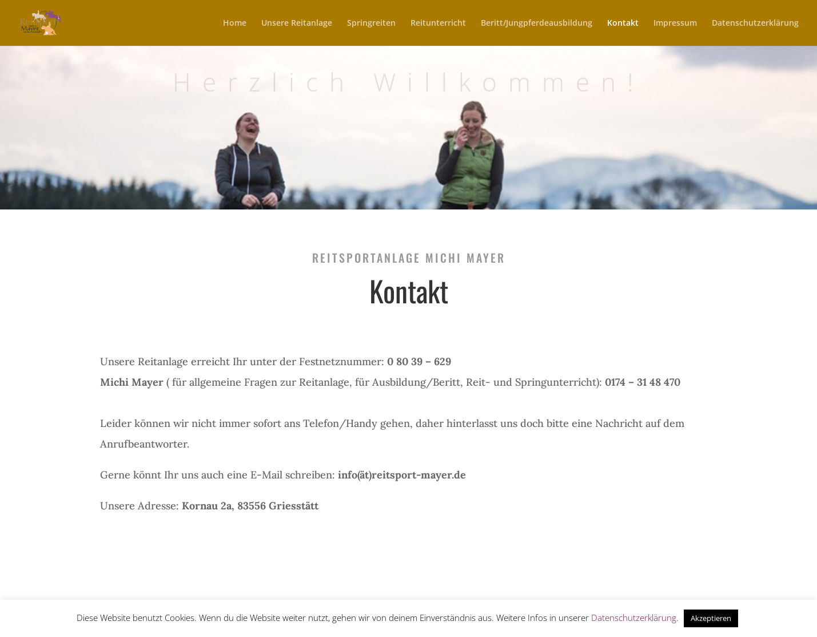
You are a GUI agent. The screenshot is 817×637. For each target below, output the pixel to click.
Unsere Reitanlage (296, 23)
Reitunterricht (438, 23)
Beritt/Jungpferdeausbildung (536, 23)
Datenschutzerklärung (755, 23)
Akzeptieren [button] (711, 618)
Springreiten (371, 23)
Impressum (675, 23)
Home (234, 23)
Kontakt (623, 23)
